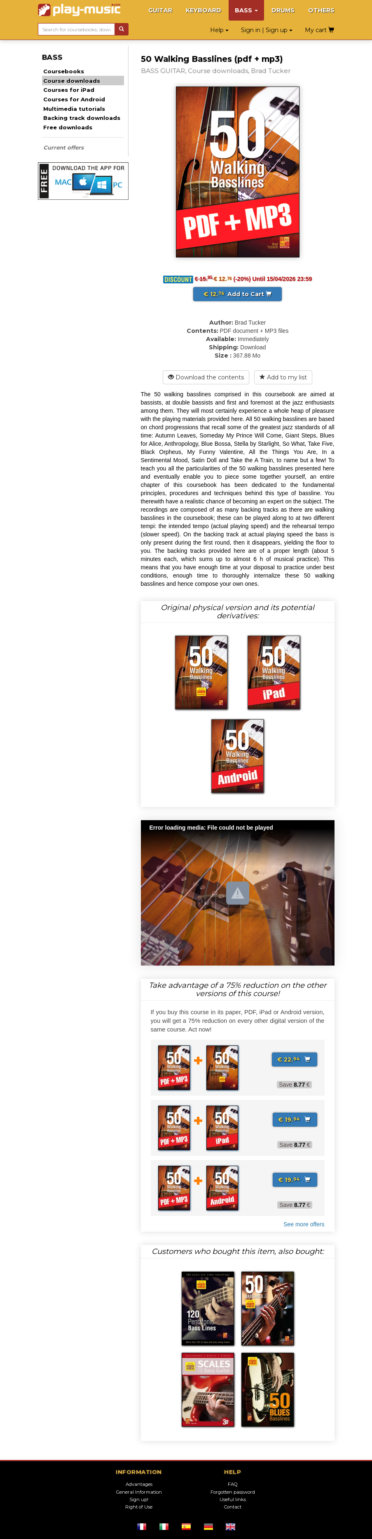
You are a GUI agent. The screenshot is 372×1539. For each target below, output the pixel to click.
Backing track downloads (81, 118)
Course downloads (71, 80)
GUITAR (160, 10)
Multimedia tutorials (74, 108)
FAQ (233, 1484)
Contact (232, 1507)
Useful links (233, 1499)
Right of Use (138, 1507)
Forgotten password (233, 1492)
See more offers (303, 1224)
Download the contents (206, 377)
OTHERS (321, 10)
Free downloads (67, 127)
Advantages (139, 1484)
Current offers (63, 147)
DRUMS (283, 10)
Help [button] (219, 30)
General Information (139, 1492)
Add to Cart (237, 294)
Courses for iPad (68, 90)
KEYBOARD (203, 10)
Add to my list (283, 377)
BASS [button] (246, 10)
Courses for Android (74, 99)
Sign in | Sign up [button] (266, 30)
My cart (319, 30)
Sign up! (138, 1499)
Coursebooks (63, 71)
